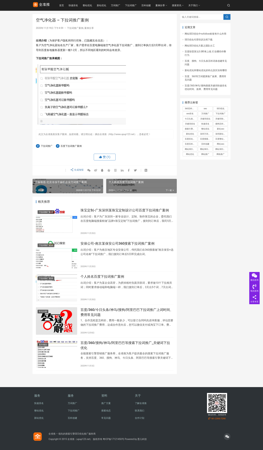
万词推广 (123, 5)
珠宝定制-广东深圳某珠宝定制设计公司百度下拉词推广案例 (125, 211)
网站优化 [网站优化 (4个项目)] (190, 154)
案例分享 (167, 5)
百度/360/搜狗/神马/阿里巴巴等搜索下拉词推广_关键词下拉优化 (125, 350)
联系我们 (139, 410)
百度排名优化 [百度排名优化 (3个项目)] (191, 139)
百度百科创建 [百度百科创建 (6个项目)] (191, 144)
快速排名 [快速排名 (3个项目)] (205, 124)
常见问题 (43, 316)
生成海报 (76, 170)
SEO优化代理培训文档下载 (199, 39)
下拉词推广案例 (75, 28)
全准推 (70, 439)
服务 (37, 395)
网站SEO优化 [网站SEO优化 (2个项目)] (191, 149)
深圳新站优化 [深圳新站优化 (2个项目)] (221, 134)
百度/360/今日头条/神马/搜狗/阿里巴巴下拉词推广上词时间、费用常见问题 (127, 316)
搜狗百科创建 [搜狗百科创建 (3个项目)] (221, 124)
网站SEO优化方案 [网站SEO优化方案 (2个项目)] (206, 149)
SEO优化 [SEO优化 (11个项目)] (220, 108)
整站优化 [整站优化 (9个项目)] (205, 129)
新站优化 (109, 5)
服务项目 (43, 350)
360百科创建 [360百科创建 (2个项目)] (190, 108)
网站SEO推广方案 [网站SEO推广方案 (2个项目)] (221, 149)
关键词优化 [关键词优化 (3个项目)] (205, 119)
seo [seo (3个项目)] (205, 108)
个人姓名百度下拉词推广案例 (102, 280)
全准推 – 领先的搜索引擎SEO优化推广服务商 (71, 433)
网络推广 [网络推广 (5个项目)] (221, 154)
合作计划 (139, 418)
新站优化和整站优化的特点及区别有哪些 (206, 70)
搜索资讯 (184, 5)
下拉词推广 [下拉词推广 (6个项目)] (221, 113)
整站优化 (95, 5)
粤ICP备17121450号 (113, 439)
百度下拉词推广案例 (71, 146)
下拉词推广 (138, 5)
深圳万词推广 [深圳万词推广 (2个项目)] (206, 134)
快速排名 (81, 5)
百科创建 (153, 5)
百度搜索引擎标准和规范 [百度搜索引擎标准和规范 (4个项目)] (206, 139)
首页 (69, 5)
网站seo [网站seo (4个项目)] (220, 144)
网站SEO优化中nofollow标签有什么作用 (205, 33)
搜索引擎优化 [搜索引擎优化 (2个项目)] (191, 129)
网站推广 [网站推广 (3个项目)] (205, 154)
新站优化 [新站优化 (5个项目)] (190, 134)
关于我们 (200, 5)
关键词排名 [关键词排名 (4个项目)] (190, 124)
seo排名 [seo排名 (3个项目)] (190, 113)
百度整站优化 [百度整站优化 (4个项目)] (221, 139)
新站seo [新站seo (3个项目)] (220, 129)
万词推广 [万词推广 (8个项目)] (205, 113)
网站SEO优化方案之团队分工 (200, 45)
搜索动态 (106, 410)
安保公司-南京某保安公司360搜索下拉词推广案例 (117, 245)
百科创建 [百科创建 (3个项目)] (205, 144)
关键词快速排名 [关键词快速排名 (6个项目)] (221, 119)
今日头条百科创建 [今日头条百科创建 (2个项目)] (191, 119)
